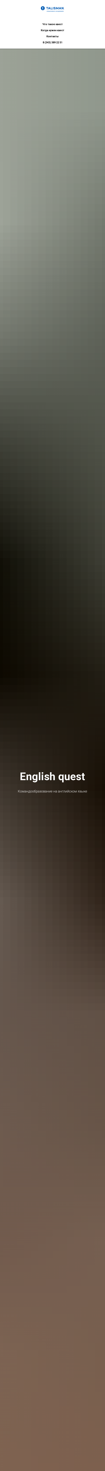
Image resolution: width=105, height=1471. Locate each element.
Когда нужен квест (52, 30)
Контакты (52, 36)
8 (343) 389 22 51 (52, 42)
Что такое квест (52, 24)
